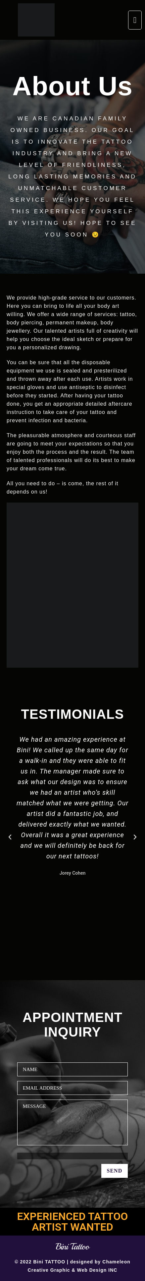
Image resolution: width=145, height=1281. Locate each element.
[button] (135, 20)
